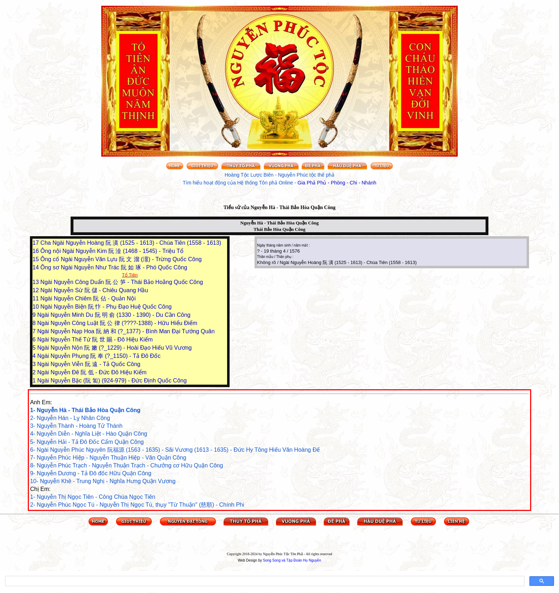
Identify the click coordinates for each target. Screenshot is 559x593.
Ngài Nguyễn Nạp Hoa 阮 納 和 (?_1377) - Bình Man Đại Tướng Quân (126, 331)
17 (36, 243)
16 (36, 251)
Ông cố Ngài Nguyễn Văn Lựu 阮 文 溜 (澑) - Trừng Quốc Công (120, 259)
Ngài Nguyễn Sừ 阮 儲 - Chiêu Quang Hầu (94, 290)
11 (36, 298)
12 (36, 290)
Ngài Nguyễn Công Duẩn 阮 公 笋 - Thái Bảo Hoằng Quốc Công (121, 282)
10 (36, 307)
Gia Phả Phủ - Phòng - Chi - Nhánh (337, 183)
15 (36, 259)
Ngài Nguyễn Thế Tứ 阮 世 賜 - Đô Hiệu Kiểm (95, 339)
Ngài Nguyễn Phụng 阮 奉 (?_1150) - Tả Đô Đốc (98, 356)
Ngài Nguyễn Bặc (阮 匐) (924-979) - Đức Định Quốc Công (111, 380)
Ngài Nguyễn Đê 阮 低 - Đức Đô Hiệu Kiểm (92, 372)
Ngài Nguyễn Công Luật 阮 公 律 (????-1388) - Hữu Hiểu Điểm (117, 323)
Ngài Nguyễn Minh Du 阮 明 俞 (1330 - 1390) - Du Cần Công (113, 315)
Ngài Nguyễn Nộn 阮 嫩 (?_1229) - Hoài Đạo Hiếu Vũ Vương (114, 348)
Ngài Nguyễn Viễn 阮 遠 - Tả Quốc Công (88, 364)
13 (36, 282)
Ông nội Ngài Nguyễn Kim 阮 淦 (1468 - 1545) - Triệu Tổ (112, 251)
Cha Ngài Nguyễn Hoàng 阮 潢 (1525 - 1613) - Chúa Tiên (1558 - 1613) (130, 243)
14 (36, 267)
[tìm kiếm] (264, 581)
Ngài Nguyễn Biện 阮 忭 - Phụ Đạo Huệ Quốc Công (105, 307)
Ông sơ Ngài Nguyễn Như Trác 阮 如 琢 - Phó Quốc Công (113, 267)
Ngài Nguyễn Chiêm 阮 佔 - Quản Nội (87, 298)
